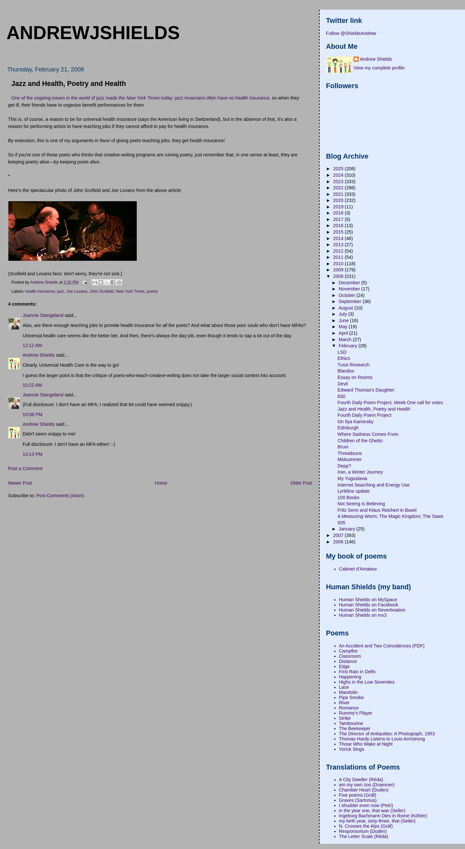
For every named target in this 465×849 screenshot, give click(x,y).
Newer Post (20, 483)
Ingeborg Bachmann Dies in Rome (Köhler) (383, 815)
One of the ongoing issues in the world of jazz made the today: (93, 97)
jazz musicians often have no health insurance (222, 97)
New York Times (130, 291)
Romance (349, 707)
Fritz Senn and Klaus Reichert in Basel (377, 510)
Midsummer (349, 459)
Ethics (343, 358)
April (344, 333)
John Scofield (101, 291)
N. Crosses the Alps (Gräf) (366, 826)
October (347, 295)
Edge (344, 666)
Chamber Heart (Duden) (363, 789)
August (346, 307)
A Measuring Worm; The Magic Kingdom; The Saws (390, 516)
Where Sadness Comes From (367, 434)
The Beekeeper (355, 728)
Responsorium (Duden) (363, 831)
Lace (344, 687)
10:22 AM (32, 385)
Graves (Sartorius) (358, 800)
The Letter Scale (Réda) (363, 836)
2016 (339, 225)
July (343, 314)
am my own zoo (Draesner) (367, 784)
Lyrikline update (353, 491)
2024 (339, 175)
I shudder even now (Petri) (366, 805)
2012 (339, 251)
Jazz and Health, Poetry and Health (373, 409)
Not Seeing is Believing (361, 503)
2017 (339, 219)
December (350, 282)
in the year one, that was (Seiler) (372, 810)
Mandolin (348, 692)
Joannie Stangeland (43, 315)
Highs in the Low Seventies (367, 682)
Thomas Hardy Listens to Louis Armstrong (382, 738)
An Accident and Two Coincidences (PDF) (382, 645)
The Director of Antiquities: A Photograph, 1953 (387, 733)
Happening (350, 676)
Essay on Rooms (354, 377)
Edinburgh (347, 427)
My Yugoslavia (352, 478)
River (344, 702)
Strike (345, 718)
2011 (339, 257)
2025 (339, 168)
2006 (339, 541)
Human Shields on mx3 (363, 615)
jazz (60, 291)
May (344, 326)
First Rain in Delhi (357, 671)
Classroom (350, 656)
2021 (339, 194)
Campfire (348, 651)
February (348, 345)
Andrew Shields (39, 355)
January (347, 528)
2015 (339, 232)
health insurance (40, 291)
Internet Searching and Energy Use (373, 484)
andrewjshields (93, 32)
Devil (342, 383)
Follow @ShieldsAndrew (351, 33)
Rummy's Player (356, 713)
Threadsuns (349, 453)
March (346, 339)
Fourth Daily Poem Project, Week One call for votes (390, 402)
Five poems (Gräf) (357, 795)
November (350, 288)
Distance (348, 661)
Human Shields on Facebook (368, 604)
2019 (339, 206)
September (351, 301)
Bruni (342, 446)
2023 (339, 181)
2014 (339, 238)
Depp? (344, 465)
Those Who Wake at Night (366, 744)
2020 (339, 200)
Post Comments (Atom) (60, 495)
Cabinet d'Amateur (358, 568)
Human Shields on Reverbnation (372, 610)
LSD (341, 352)
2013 (339, 244)
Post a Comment (25, 468)
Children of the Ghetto (360, 440)
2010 (339, 263)
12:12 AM (32, 345)
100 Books (348, 497)
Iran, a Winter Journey (360, 472)
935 (341, 522)
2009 (339, 269)
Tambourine (351, 723)
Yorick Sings (351, 749)
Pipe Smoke (351, 697)
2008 (339, 276)
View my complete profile (379, 67)
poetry (152, 291)
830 (341, 396)
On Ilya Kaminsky (355, 421)
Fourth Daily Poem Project (364, 415)
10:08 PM (32, 414)
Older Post (301, 483)
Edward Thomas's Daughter (366, 390)
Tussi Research (353, 364)
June (344, 320)
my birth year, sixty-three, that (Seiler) (377, 820)
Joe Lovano (77, 291)
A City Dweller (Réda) (361, 779)
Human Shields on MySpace (368, 599)
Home (161, 483)
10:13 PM (32, 454)
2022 (339, 187)
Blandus (345, 370)
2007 (339, 535)
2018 (339, 212)
